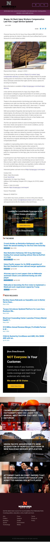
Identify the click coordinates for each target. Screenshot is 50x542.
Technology (6, 524)
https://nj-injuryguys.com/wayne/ (19, 187)
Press (18, 516)
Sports (5, 522)
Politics (5, 518)
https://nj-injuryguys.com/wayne (35, 169)
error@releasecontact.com (26, 200)
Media (19, 524)
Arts (4, 516)
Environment (20, 522)
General (19, 518)
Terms (33, 516)
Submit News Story (25, 225)
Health (19, 520)
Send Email (11, 177)
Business (5, 520)
